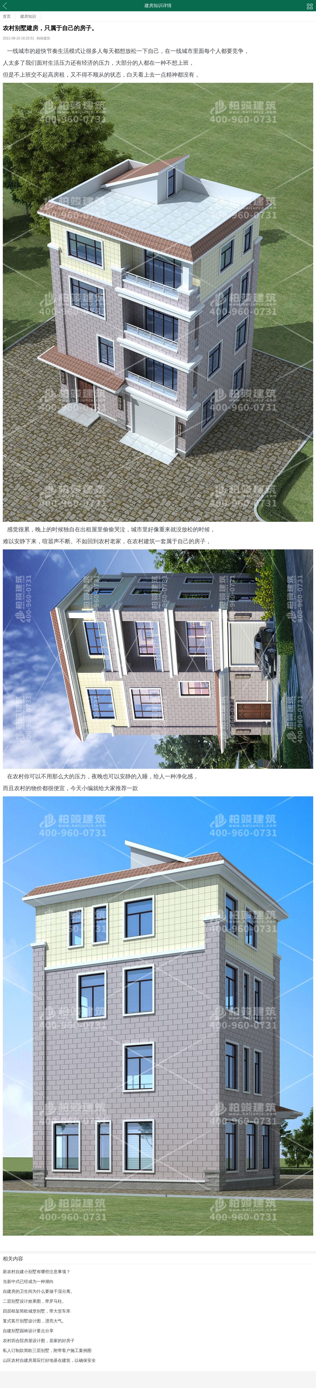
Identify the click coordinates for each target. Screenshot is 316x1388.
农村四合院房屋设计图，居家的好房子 (39, 1340)
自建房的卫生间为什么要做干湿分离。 (39, 1291)
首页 (7, 16)
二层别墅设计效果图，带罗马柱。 (34, 1301)
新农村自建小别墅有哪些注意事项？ (36, 1271)
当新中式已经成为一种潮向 (28, 1281)
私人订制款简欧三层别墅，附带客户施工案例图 (47, 1350)
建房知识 (28, 16)
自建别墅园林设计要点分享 (28, 1330)
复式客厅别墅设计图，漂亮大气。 (34, 1320)
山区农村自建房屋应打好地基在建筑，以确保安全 (49, 1360)
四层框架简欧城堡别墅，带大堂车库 (36, 1311)
